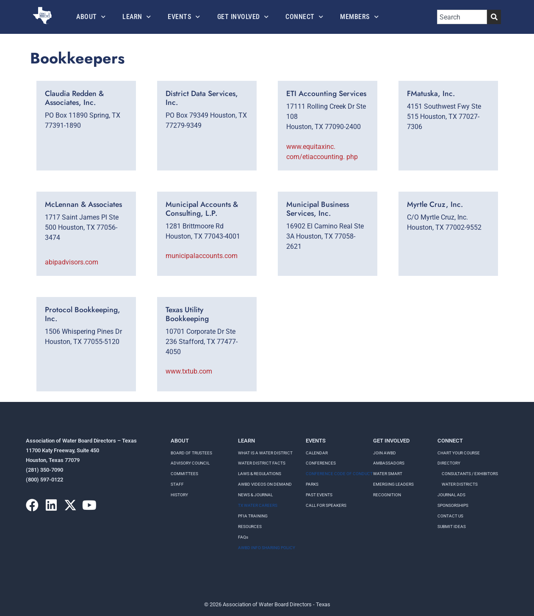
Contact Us (450, 516)
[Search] (494, 17)
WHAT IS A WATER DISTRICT (265, 453)
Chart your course (458, 453)
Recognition (387, 495)
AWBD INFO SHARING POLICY (266, 547)
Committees (184, 473)
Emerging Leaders (393, 484)
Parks (312, 484)
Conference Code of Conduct (339, 473)
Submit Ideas (451, 526)
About (90, 16)
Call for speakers (326, 505)
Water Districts (460, 484)
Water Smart (387, 473)
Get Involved (243, 16)
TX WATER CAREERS (257, 505)
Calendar (317, 453)
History (179, 495)
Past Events (319, 495)
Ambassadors (388, 463)
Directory (448, 463)
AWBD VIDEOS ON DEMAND (265, 484)
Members (359, 16)
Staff (177, 484)
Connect (304, 16)
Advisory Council (190, 463)
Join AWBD (384, 453)
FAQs (243, 537)
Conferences (321, 463)
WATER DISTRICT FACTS (261, 463)
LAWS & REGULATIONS (259, 473)
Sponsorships (452, 505)
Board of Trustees (191, 453)
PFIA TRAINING (253, 516)
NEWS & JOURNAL (255, 495)
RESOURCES (250, 526)
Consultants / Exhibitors (470, 473)
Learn (136, 16)
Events (184, 16)
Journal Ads (451, 495)
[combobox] (462, 17)
